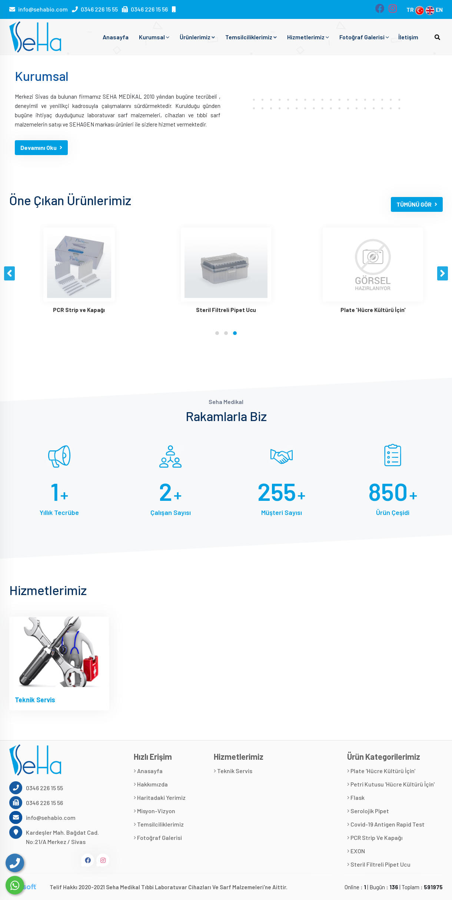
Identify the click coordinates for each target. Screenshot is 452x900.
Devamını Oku (41, 147)
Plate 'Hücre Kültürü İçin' (381, 770)
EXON (356, 850)
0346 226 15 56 (149, 9)
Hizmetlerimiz (308, 36)
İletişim (408, 36)
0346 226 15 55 (99, 9)
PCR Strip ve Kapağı (375, 837)
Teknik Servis (35, 700)
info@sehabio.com (43, 9)
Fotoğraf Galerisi (364, 36)
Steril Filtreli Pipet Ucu (379, 864)
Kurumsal (154, 36)
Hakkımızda (151, 784)
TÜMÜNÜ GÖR (416, 204)
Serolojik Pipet (368, 810)
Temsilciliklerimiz (251, 36)
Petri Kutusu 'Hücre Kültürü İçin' (391, 784)
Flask (356, 797)
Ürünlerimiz (197, 36)
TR (415, 9)
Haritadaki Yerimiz (160, 797)
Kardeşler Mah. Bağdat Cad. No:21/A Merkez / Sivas (54, 836)
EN (434, 9)
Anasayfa (116, 36)
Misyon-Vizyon (154, 810)
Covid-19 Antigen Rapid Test (386, 824)
